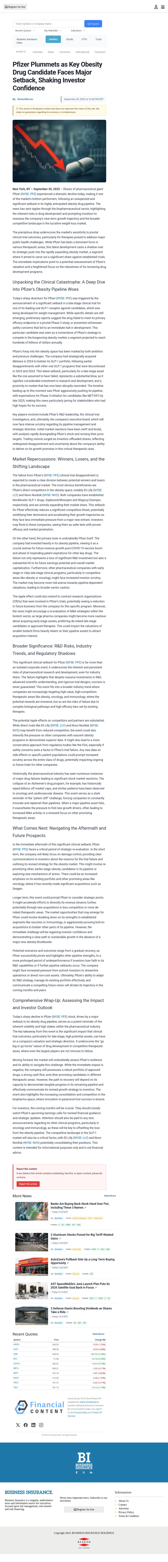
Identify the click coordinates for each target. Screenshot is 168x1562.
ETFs (84, 39)
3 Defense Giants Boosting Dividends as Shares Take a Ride (81, 1317)
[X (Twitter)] (18, 1433)
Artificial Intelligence (81, 1219)
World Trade (78, 1252)
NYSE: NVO (50, 495)
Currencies (64, 51)
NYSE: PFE (28, 194)
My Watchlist (51, 30)
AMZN (16, 1352)
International (82, 51)
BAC (15, 1366)
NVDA (16, 1385)
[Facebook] (25, 1433)
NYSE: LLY (58, 725)
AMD (15, 1361)
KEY (75, 1226)
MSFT (15, 1381)
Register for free (15, 6)
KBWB (69, 1226)
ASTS (93, 1304)
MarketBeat (59, 1219)
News (51, 51)
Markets (53, 39)
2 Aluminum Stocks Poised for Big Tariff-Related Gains (82, 1238)
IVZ (64, 1226)
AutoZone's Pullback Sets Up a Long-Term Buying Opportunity (78, 1265)
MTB (81, 1226)
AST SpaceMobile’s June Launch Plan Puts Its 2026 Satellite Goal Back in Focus (80, 1291)
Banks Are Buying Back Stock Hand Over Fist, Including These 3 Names (80, 1206)
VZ (113, 1304)
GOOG (16, 1371)
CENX (96, 1252)
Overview (38, 51)
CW (76, 1330)
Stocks (69, 39)
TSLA (15, 1395)
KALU (106, 1252)
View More (109, 1195)
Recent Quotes (23, 30)
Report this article (28, 1184)
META (16, 1376)
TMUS (103, 1304)
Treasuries (99, 51)
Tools (98, 39)
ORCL (16, 1390)
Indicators (76, 30)
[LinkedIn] (33, 1433)
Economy (77, 1278)
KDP (111, 1252)
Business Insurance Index (27, 41)
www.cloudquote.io (89, 1409)
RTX (86, 1330)
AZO (93, 1278)
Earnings (77, 1304)
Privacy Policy (80, 1420)
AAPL (15, 1357)
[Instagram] (41, 1433)
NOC (81, 1330)
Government (101, 1219)
